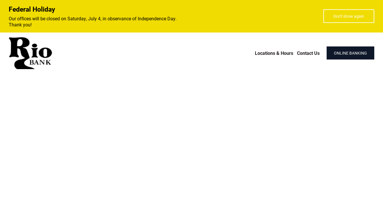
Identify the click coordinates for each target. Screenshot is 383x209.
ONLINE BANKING (350, 53)
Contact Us (308, 53)
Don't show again (348, 16)
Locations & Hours (274, 53)
